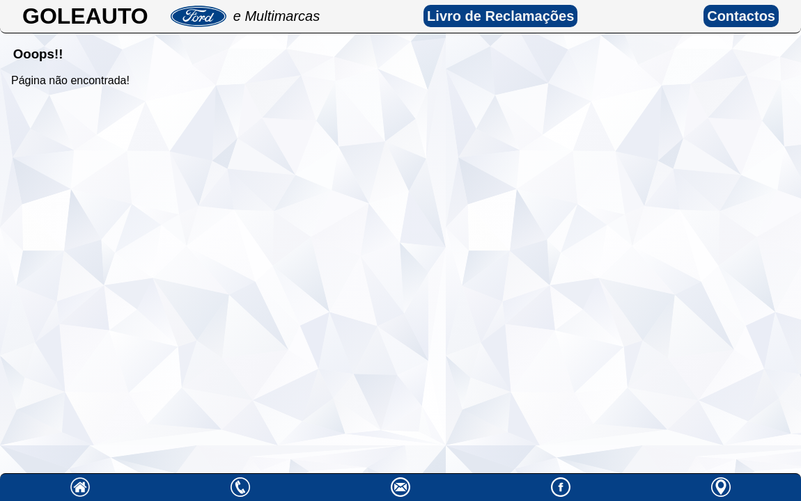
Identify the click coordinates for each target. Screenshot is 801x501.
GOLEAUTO (85, 16)
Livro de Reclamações (500, 16)
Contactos (741, 16)
